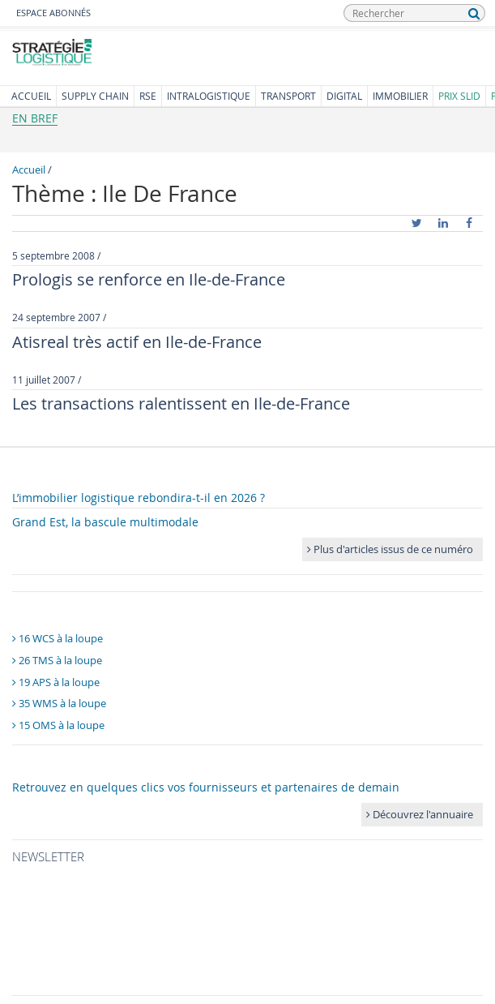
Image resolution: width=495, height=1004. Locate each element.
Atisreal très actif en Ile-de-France (137, 342)
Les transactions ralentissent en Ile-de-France (181, 403)
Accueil (31, 95)
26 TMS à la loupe (57, 660)
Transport (288, 95)
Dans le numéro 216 (75, 472)
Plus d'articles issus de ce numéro (390, 549)
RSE (147, 95)
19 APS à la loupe (56, 682)
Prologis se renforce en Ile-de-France (148, 279)
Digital (344, 95)
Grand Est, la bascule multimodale (105, 522)
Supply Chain (95, 95)
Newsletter (48, 856)
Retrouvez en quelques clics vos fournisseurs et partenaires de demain (205, 787)
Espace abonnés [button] (53, 12)
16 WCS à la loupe (57, 638)
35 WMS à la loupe (59, 703)
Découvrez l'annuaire (419, 814)
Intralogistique (208, 95)
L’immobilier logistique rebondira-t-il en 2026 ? (138, 497)
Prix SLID (459, 95)
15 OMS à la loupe (58, 725)
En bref (35, 118)
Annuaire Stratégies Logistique (111, 761)
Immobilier (400, 95)
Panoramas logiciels (77, 608)
